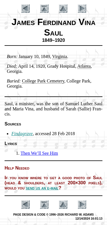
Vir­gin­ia (59, 56)
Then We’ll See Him (39, 153)
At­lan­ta (84, 66)
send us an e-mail (42, 187)
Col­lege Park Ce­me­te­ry (43, 81)
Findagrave (22, 133)
